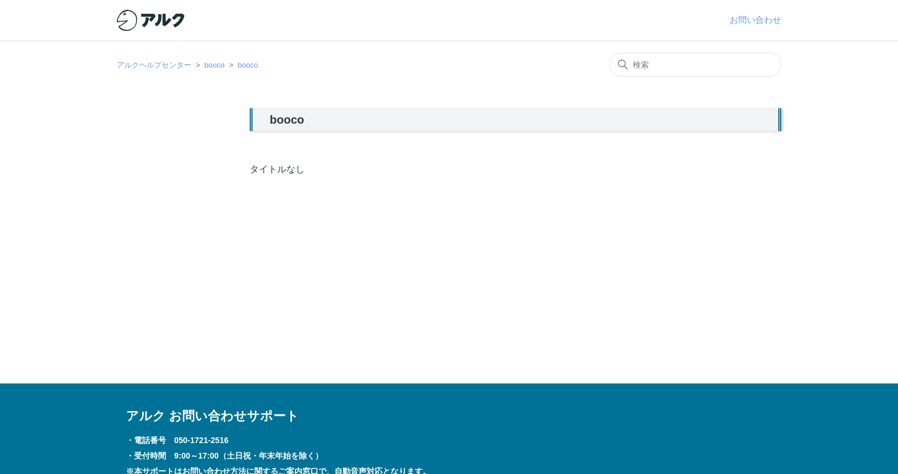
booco (214, 65)
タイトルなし (277, 169)
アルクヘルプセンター (154, 65)
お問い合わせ (755, 20)
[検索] (695, 64)
